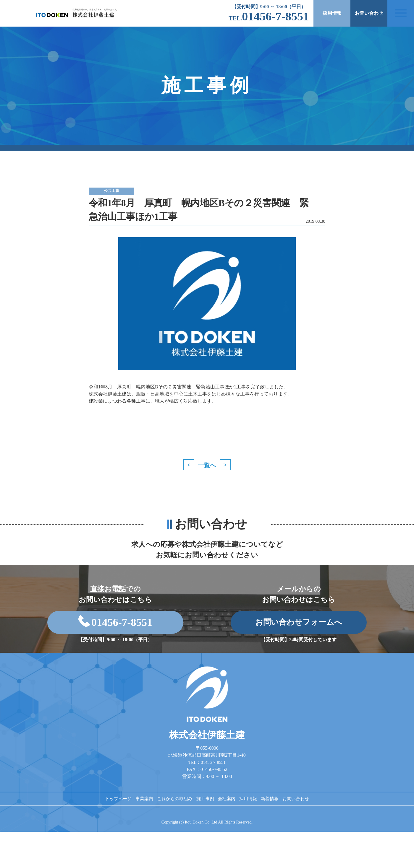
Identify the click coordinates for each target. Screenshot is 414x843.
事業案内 (128, 807)
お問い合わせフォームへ (298, 626)
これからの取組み (165, 807)
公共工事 (118, 190)
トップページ (95, 807)
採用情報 (332, 13)
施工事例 (202, 807)
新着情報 (285, 807)
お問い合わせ (369, 13)
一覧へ (207, 465)
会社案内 (230, 807)
